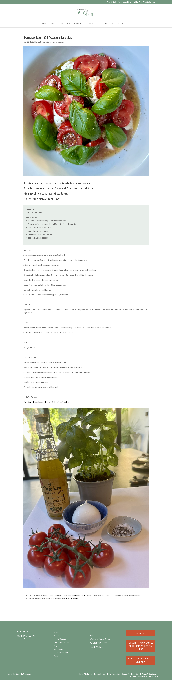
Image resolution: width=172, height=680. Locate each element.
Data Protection (113, 674)
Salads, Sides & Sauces (55, 42)
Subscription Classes (62, 642)
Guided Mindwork (61, 653)
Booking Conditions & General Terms (144, 676)
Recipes (109, 23)
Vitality (56, 656)
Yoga (56, 646)
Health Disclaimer (97, 647)
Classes (64, 23)
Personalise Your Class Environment (99, 643)
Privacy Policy (99, 674)
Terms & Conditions (149, 674)
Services (78, 23)
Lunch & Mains (40, 42)
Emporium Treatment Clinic (74, 595)
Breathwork (58, 649)
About (53, 23)
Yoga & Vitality (72, 598)
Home (44, 23)
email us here (22, 639)
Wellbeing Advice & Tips (100, 639)
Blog (99, 23)
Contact (120, 23)
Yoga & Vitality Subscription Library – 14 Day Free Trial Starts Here (131, 2)
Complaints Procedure (130, 674)
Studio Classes (60, 639)
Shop (91, 23)
